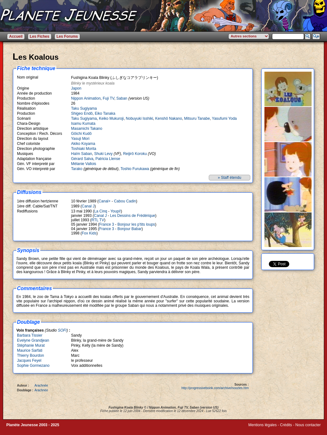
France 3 (106, 224)
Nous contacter (308, 425)
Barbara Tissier (29, 335)
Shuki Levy (103, 153)
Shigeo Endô (82, 113)
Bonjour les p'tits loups (136, 224)
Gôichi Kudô (81, 133)
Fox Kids (89, 233)
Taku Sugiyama (84, 108)
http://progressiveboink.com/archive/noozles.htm (215, 388)
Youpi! (115, 211)
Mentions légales (262, 425)
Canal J (88, 206)
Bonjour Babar (129, 229)
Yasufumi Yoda (224, 118)
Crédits (286, 425)
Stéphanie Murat (31, 345)
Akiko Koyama (83, 143)
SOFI (62, 330)
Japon (76, 88)
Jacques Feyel (29, 360)
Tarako (76, 169)
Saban (121, 98)
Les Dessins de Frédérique (132, 215)
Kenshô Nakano (168, 118)
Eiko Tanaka (105, 113)
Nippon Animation (86, 98)
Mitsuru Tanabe (197, 118)
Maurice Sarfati (29, 350)
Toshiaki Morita (83, 148)
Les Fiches (39, 36)
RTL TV (97, 220)
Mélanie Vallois (83, 164)
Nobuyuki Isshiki (139, 118)
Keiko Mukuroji (111, 118)
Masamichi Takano (86, 128)
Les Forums (67, 36)
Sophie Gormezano (33, 365)
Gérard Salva (82, 159)
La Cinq (100, 211)
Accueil (16, 36)
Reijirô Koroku (135, 153)
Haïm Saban (81, 153)
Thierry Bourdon (30, 355)
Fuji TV (108, 98)
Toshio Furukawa (134, 169)
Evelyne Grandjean (33, 340)
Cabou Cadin (125, 201)
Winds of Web (260, 429)
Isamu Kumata (83, 123)
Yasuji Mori (80, 138)
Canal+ (104, 201)
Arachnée (41, 385)
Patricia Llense (107, 159)
